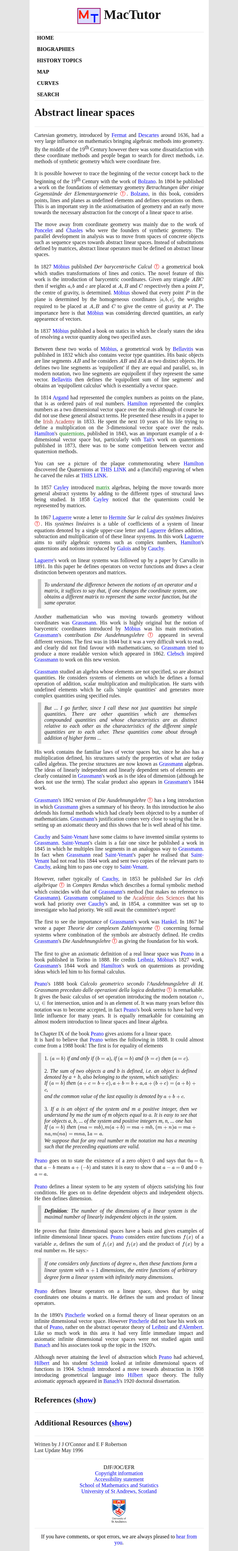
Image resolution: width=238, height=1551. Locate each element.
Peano (187, 954)
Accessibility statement (119, 1479)
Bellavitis (183, 349)
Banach (42, 1345)
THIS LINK (113, 469)
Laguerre (62, 517)
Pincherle (75, 1315)
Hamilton (137, 403)
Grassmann (84, 622)
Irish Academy (59, 421)
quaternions (71, 433)
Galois (124, 548)
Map (43, 72)
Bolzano (146, 181)
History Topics (59, 60)
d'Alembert (190, 1327)
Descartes (148, 135)
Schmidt (99, 1363)
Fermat (119, 135)
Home (45, 38)
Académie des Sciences (158, 898)
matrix (103, 487)
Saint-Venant (75, 837)
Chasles (74, 230)
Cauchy (156, 548)
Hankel (169, 922)
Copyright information (119, 1473)
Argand (61, 397)
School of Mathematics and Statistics (119, 1485)
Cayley (61, 487)
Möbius (61, 266)
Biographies (56, 49)
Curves (48, 83)
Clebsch (176, 653)
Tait (147, 439)
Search (48, 94)
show (84, 1399)
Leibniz (145, 960)
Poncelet (44, 230)
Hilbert (42, 1363)
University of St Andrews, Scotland (119, 1491)
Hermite (117, 517)
